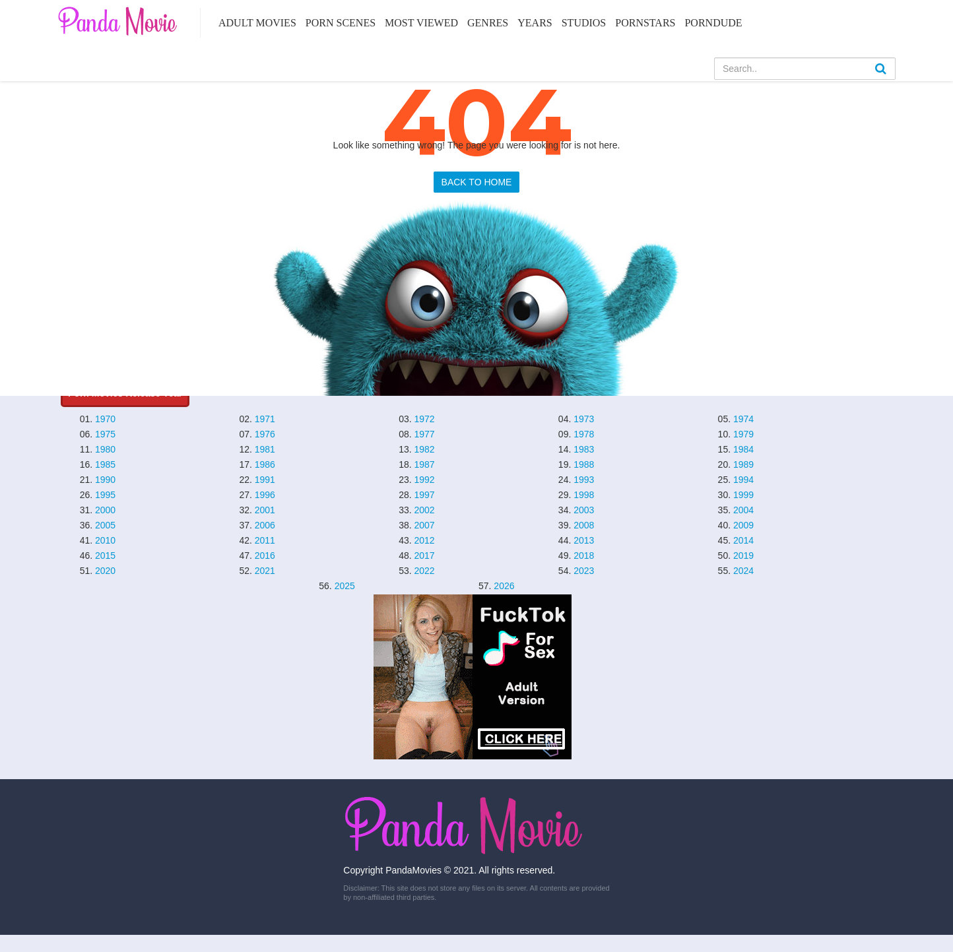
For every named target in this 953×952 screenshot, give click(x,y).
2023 (584, 570)
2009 (743, 525)
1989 (743, 464)
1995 (105, 495)
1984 (743, 449)
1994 (743, 479)
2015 (105, 555)
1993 (584, 479)
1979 (743, 434)
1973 (584, 419)
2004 (743, 510)
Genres (487, 22)
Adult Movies (257, 22)
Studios (584, 22)
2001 (265, 510)
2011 (265, 540)
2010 (105, 540)
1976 (265, 434)
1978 (584, 434)
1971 (265, 419)
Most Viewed (421, 22)
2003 (584, 510)
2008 (584, 525)
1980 (105, 449)
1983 (584, 449)
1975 (105, 434)
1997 (424, 495)
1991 (265, 479)
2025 (345, 586)
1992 (424, 479)
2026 (504, 586)
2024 (743, 570)
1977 (424, 434)
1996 (265, 495)
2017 (424, 555)
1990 (105, 479)
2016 (265, 555)
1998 (584, 495)
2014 (743, 540)
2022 (424, 570)
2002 (424, 510)
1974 (743, 419)
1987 (424, 464)
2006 (265, 525)
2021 (265, 570)
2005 (105, 525)
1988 (584, 464)
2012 (424, 540)
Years (534, 22)
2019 (743, 555)
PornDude (713, 22)
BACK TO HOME (477, 182)
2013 (584, 540)
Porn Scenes (341, 22)
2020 (105, 570)
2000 (105, 510)
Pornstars (645, 22)
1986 (265, 464)
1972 (424, 419)
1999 (743, 495)
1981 (265, 449)
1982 (424, 449)
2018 (584, 555)
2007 (424, 525)
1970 (105, 419)
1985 (105, 464)
